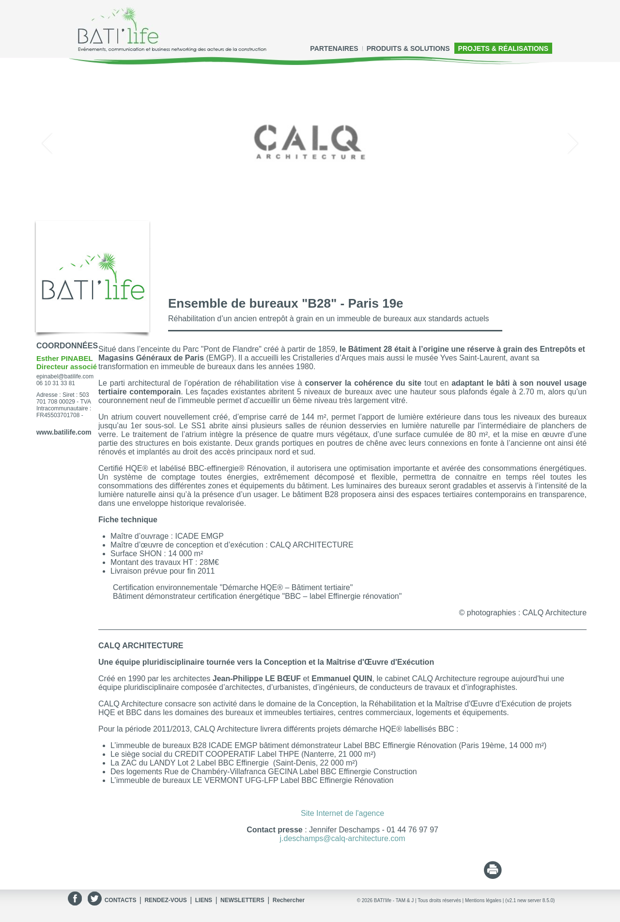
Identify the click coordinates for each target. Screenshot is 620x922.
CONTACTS (121, 900)
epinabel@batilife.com (64, 376)
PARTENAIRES (334, 48)
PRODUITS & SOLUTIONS (408, 48)
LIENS (203, 900)
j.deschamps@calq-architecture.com (342, 838)
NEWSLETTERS (242, 900)
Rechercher (289, 900)
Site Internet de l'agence (342, 813)
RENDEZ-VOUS (165, 900)
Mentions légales (483, 900)
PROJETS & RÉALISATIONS (503, 48)
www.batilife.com (64, 432)
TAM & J (405, 900)
